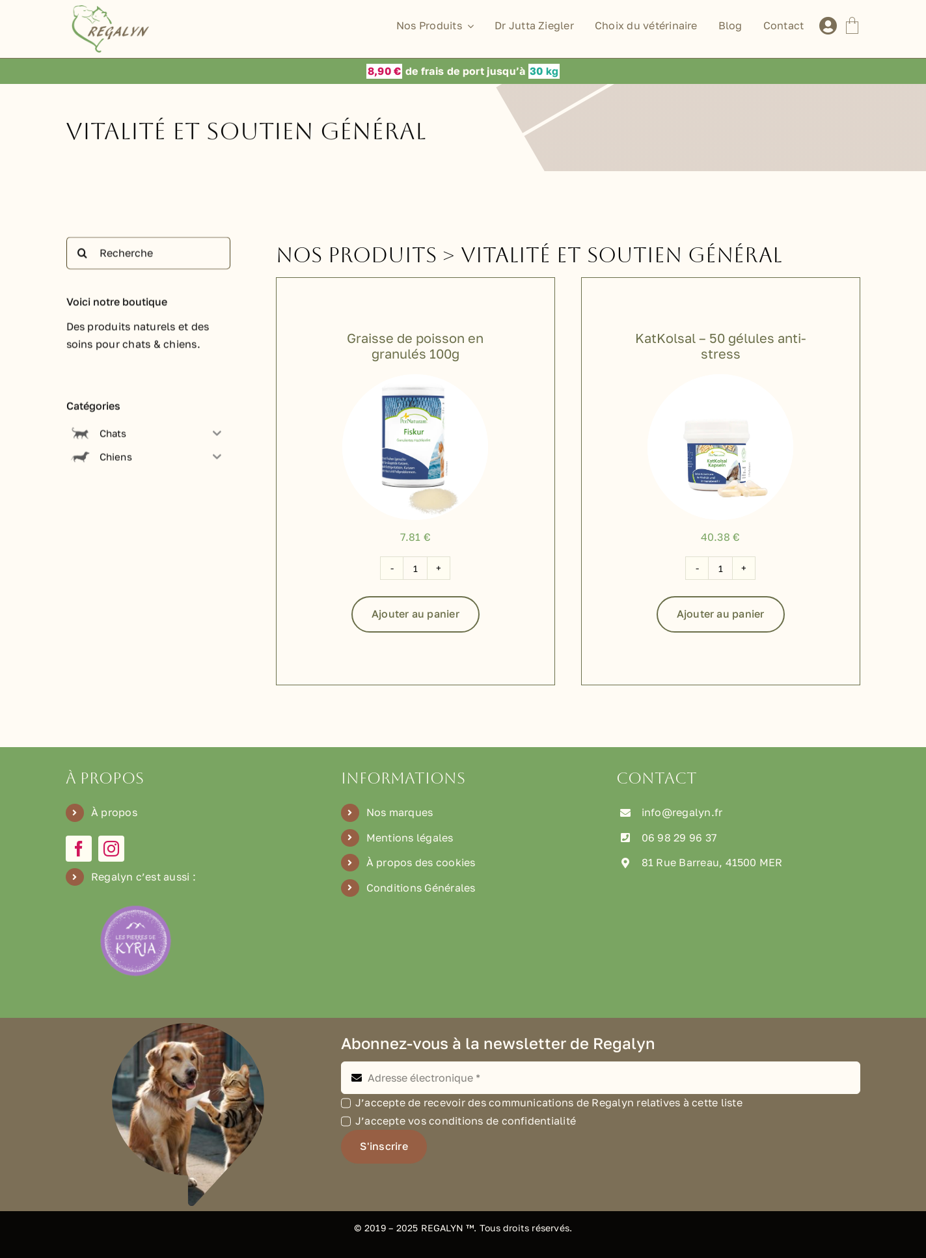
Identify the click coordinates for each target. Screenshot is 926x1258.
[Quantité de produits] (415, 568)
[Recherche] (148, 255)
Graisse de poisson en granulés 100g (415, 345)
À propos (114, 812)
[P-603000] (415, 379)
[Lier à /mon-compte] (828, 26)
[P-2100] (720, 379)
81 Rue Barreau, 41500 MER (712, 862)
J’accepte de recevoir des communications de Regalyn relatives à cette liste (548, 1102)
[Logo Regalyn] (112, 10)
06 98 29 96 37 (679, 837)
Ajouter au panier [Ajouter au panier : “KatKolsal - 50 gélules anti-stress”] (721, 613)
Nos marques (399, 812)
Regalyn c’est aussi (140, 876)
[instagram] (111, 849)
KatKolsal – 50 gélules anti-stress (720, 345)
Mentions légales (410, 837)
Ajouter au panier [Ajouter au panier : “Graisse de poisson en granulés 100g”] (415, 613)
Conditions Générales (421, 887)
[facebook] (79, 849)
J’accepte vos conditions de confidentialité (465, 1120)
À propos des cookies (421, 862)
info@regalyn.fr (682, 812)
